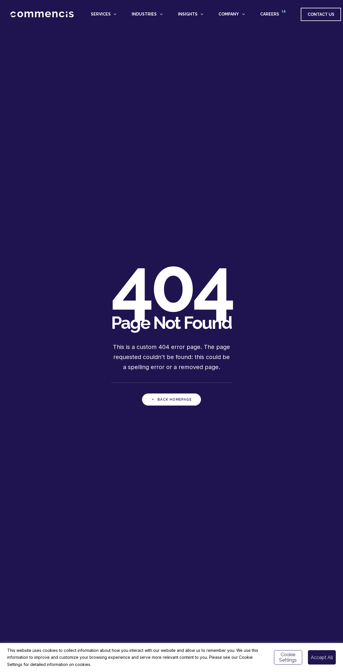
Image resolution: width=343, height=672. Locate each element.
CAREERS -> (187, 580)
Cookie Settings (288, 657)
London (282, 586)
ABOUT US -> (188, 574)
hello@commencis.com (279, 580)
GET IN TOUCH (119, 456)
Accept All (322, 657)
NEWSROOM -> (189, 586)
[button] (262, 609)
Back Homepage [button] (171, 167)
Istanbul (266, 586)
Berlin (296, 586)
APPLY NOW (288, 456)
